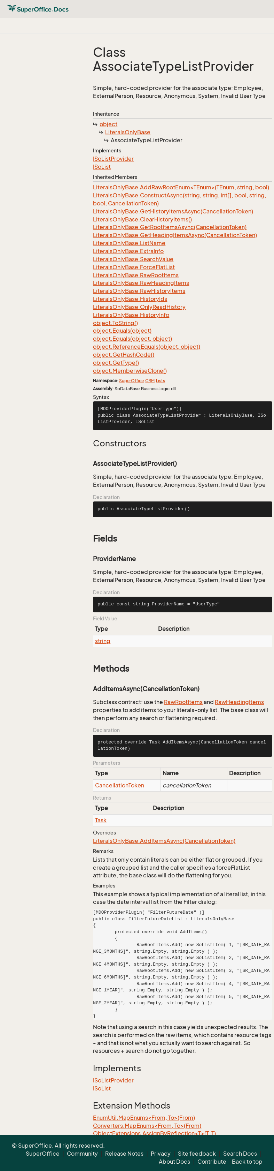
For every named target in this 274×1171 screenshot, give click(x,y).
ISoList (102, 166)
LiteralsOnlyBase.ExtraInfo (128, 251)
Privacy (161, 1153)
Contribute (211, 1161)
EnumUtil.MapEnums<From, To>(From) (144, 1117)
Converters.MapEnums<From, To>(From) (147, 1125)
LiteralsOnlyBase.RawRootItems (136, 275)
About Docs (174, 1161)
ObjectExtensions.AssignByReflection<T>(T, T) (154, 1133)
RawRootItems (183, 701)
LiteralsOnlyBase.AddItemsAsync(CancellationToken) (164, 840)
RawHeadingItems (239, 701)
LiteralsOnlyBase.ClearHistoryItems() (142, 219)
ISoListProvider (113, 158)
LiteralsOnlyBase (127, 132)
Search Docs (240, 1153)
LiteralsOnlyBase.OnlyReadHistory (139, 306)
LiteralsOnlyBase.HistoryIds (130, 298)
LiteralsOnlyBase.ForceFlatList (134, 267)
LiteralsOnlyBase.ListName (129, 243)
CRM (150, 380)
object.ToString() (115, 322)
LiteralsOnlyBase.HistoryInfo (131, 314)
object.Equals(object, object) (132, 338)
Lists (160, 380)
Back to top (247, 1161)
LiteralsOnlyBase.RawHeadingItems (141, 282)
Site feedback (197, 1153)
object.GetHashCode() (123, 354)
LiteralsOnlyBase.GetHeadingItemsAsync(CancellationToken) (175, 235)
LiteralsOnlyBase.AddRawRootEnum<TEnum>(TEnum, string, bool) (181, 187)
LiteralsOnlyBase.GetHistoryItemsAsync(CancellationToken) (173, 211)
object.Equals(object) (122, 330)
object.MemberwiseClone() (130, 370)
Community (82, 1153)
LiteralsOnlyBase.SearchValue (133, 259)
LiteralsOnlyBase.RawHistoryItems (139, 290)
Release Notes (124, 1153)
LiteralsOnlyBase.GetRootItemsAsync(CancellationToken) (169, 227)
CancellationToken (119, 785)
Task (101, 820)
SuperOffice (131, 380)
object (108, 124)
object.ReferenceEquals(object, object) (146, 346)
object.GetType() (116, 362)
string (102, 640)
